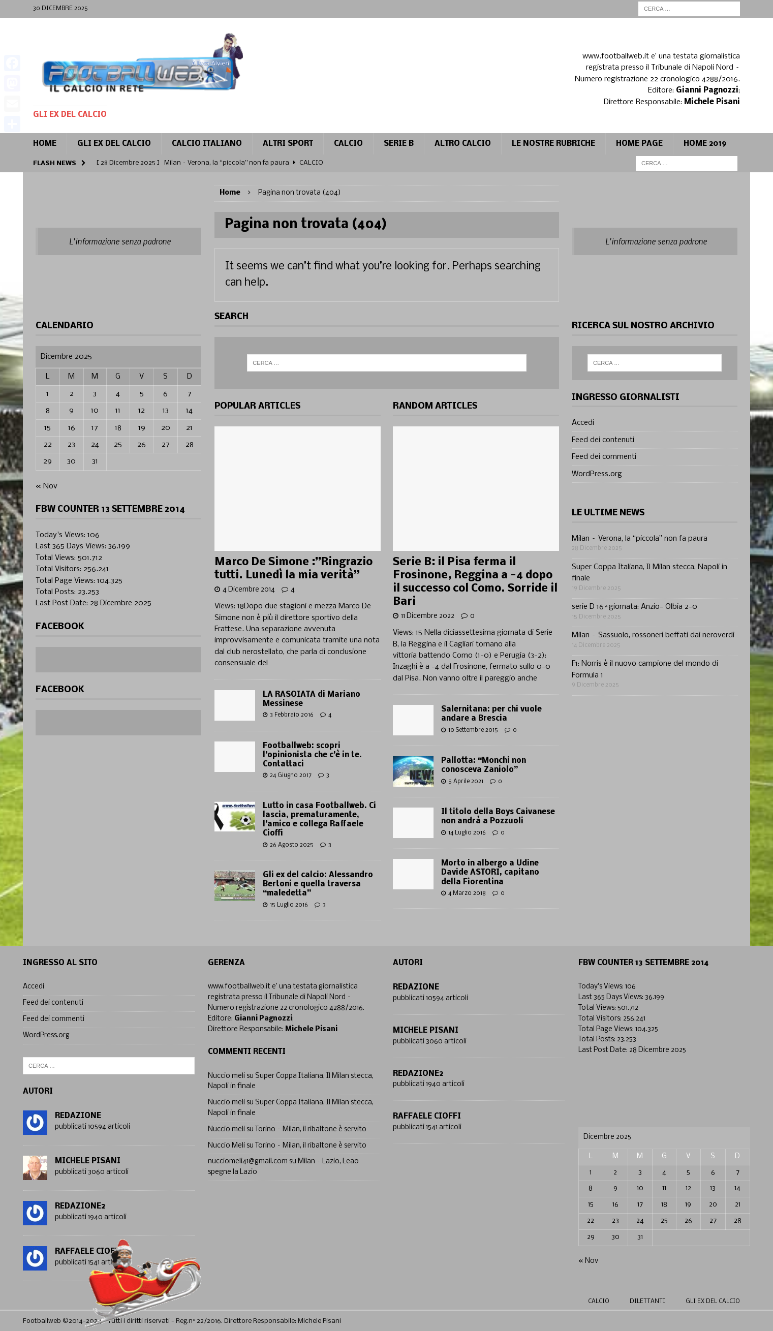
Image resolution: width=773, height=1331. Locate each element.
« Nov (46, 486)
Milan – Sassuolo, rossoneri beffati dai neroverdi (653, 635)
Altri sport (288, 144)
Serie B (399, 144)
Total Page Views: (66, 581)
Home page (639, 144)
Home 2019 (705, 144)
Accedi (583, 423)
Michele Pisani (87, 1161)
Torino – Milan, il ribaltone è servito (310, 1129)
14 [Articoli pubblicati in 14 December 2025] (189, 411)
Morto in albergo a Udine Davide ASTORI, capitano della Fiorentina (490, 872)
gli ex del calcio (713, 1301)
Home (44, 144)
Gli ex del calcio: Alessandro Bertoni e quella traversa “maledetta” (318, 884)
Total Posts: (57, 592)
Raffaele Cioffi (427, 1116)
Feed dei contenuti (603, 440)
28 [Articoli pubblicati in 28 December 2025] (189, 445)
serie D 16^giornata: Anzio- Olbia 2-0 (634, 607)
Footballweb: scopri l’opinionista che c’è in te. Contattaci (312, 755)
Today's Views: (61, 535)
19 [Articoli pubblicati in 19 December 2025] (141, 428)
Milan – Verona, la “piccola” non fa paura (639, 539)
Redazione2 (80, 1206)
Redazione (78, 1116)
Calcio (598, 1301)
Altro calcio (463, 144)
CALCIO (348, 144)
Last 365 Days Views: (72, 546)
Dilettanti (647, 1301)
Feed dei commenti (604, 457)
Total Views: (57, 558)
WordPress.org (597, 474)
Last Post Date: (63, 603)
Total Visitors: (59, 569)
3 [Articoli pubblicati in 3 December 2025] (95, 394)
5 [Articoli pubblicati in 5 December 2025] (142, 394)
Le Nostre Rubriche (553, 144)
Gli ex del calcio (114, 144)
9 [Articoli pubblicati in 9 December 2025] (71, 411)
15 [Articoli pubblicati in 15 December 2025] (47, 428)
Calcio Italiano (207, 144)
